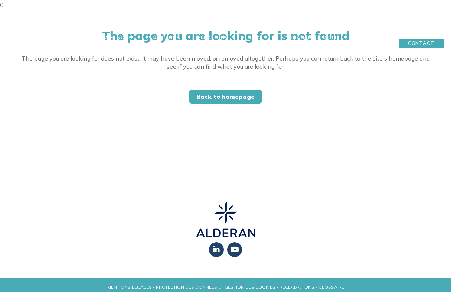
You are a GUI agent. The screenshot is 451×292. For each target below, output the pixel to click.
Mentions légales (129, 287)
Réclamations (297, 287)
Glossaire (331, 287)
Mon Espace (421, 32)
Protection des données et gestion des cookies (215, 287)
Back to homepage (225, 96)
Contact (421, 43)
